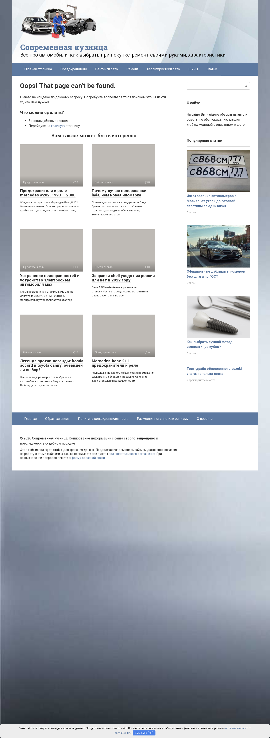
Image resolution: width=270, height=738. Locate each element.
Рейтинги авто (106, 69)
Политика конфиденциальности (103, 419)
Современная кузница (64, 47)
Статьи (212, 69)
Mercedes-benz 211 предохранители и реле (115, 363)
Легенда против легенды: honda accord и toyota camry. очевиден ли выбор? (51, 365)
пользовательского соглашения (132, 454)
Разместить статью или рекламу (162, 419)
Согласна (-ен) (144, 732)
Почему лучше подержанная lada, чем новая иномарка (119, 192)
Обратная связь (57, 419)
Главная (30, 419)
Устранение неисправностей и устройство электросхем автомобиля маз (50, 280)
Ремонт (132, 69)
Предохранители (73, 69)
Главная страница (38, 69)
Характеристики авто (163, 69)
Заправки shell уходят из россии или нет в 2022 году (123, 277)
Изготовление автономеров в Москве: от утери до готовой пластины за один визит (211, 201)
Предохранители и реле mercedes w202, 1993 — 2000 (48, 192)
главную (58, 126)
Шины (193, 69)
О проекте (205, 419)
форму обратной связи (88, 458)
